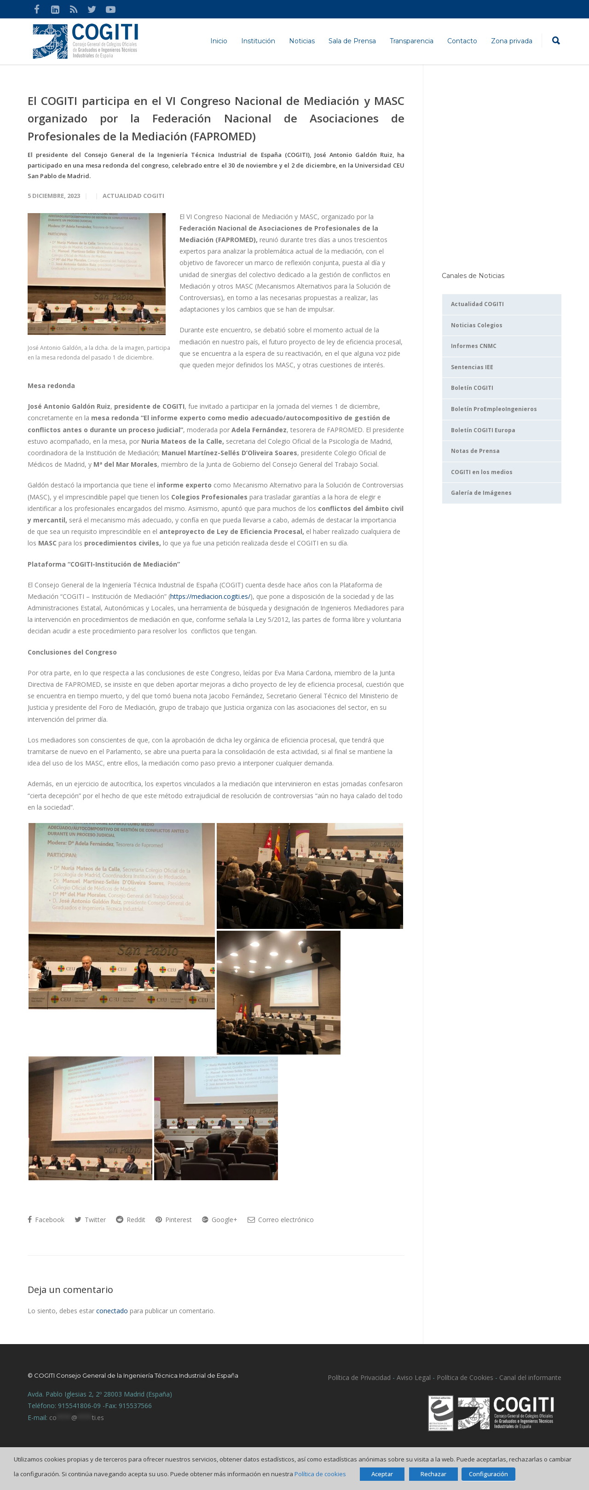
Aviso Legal (413, 1377)
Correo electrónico (281, 1219)
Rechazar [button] (433, 1474)
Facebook (46, 1219)
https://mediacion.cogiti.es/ (210, 596)
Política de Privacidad (359, 1377)
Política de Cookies (465, 1377)
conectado (112, 1310)
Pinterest (174, 1219)
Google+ (219, 1219)
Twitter (90, 1219)
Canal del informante (530, 1377)
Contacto (462, 41)
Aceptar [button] (382, 1474)
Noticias (302, 41)
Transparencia (411, 41)
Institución (258, 41)
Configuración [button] (488, 1474)
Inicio (218, 41)
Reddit (130, 1219)
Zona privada (511, 41)
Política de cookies (320, 1474)
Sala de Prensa (352, 41)
